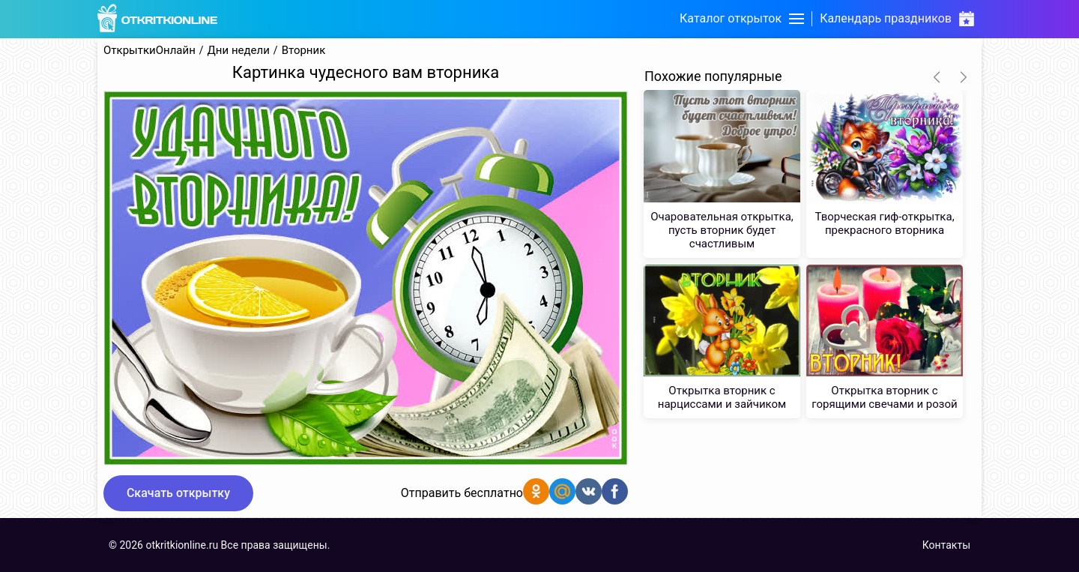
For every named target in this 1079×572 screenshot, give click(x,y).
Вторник (304, 50)
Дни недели (239, 50)
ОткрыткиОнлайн (149, 50)
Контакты (946, 545)
